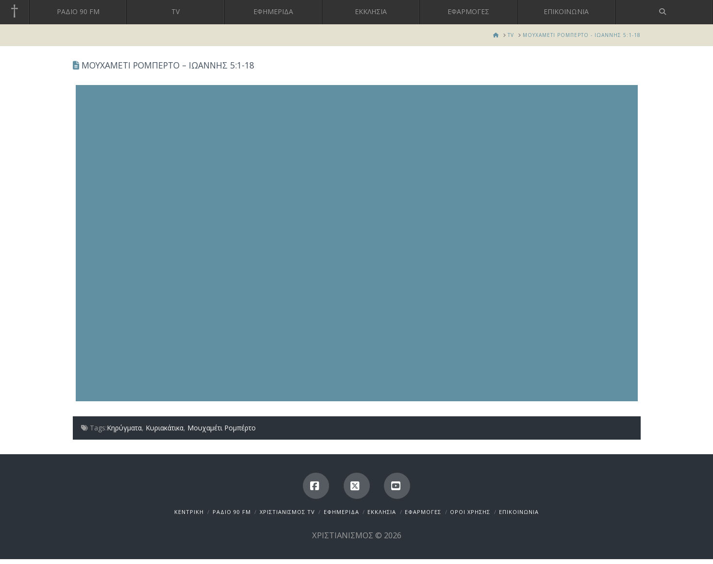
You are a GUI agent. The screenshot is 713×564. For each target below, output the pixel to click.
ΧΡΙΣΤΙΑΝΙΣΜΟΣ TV (287, 511)
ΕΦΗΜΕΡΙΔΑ (341, 511)
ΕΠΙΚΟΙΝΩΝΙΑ (519, 511)
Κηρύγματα (124, 427)
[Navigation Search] (664, 12)
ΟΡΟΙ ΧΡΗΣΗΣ (470, 511)
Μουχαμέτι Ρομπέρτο (221, 427)
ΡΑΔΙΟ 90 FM (232, 511)
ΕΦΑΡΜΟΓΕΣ (423, 511)
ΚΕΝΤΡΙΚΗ (189, 511)
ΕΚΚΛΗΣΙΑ (381, 511)
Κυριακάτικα (164, 427)
